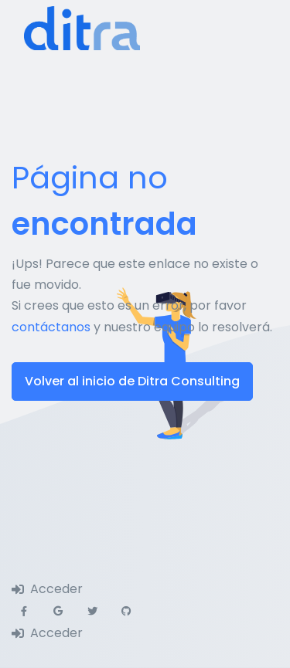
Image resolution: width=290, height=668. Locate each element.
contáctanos (51, 327)
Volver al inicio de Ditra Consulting (132, 381)
